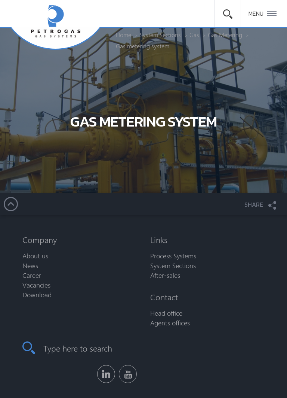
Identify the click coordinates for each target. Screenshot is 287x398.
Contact (164, 297)
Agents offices (170, 322)
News (30, 265)
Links (158, 239)
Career (31, 275)
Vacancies (36, 284)
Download (37, 294)
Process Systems (173, 255)
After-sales (165, 275)
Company (39, 239)
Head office (166, 313)
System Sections (173, 265)
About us (35, 255)
